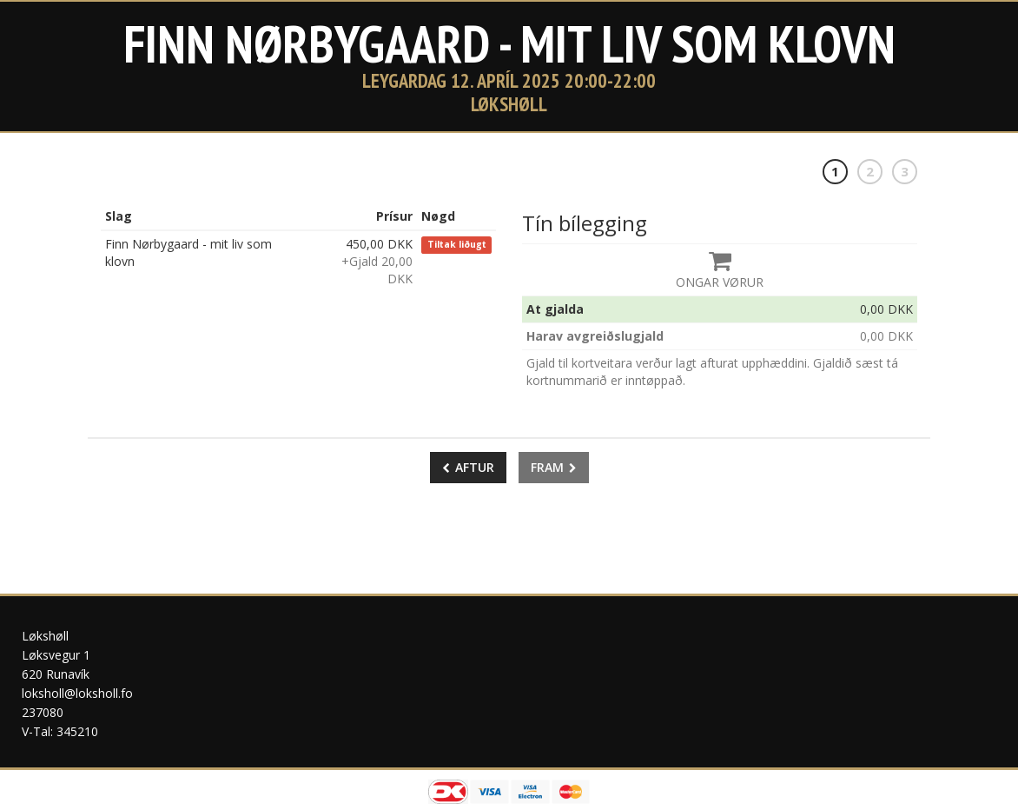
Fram (554, 467)
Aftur (468, 467)
